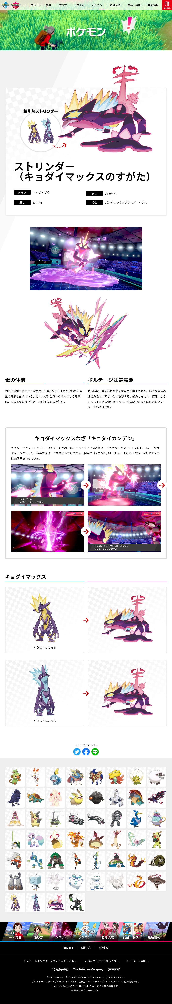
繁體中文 (86, 947)
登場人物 (115, 5)
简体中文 (103, 947)
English (68, 947)
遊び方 (63, 5)
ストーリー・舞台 (41, 5)
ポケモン (97, 5)
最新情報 (153, 5)
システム (79, 5)
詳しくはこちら (46, 647)
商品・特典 (134, 5)
